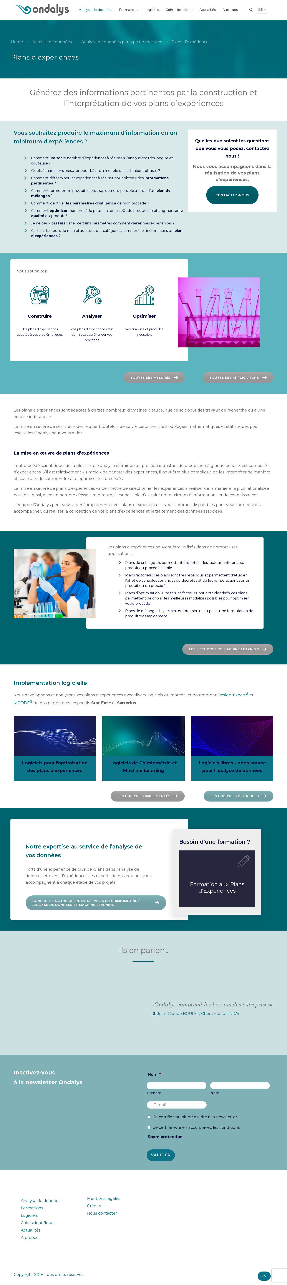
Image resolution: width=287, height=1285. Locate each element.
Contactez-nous (232, 195)
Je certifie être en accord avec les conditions (196, 1127)
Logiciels (29, 1215)
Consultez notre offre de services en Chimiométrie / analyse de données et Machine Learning (97, 902)
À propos (29, 1237)
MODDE (23, 703)
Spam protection (165, 1136)
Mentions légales (103, 1198)
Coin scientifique (37, 1222)
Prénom (154, 1093)
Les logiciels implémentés (118, 796)
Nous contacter (102, 1213)
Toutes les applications (239, 377)
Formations (32, 1208)
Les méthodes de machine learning (133, 649)
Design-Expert (233, 695)
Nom (154, 1074)
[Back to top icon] (264, 1276)
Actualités (30, 1230)
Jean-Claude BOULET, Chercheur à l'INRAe (199, 1013)
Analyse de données (52, 42)
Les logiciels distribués (209, 796)
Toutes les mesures (155, 377)
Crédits (94, 1206)
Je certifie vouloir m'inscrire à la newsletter (195, 1117)
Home (17, 42)
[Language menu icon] (262, 10)
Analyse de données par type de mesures (121, 42)
